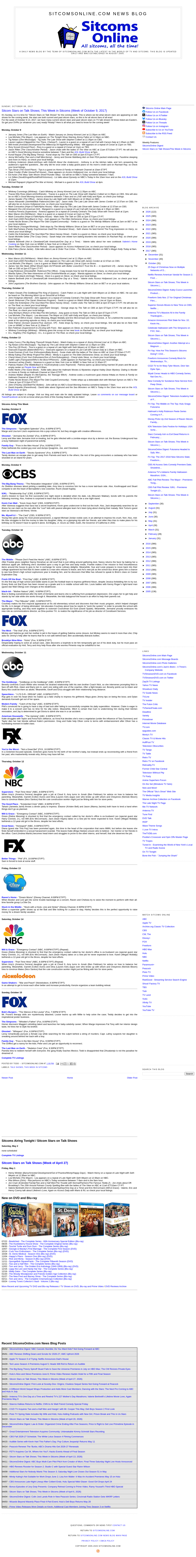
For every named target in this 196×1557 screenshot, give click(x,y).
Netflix (145, 961)
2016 (148, 543)
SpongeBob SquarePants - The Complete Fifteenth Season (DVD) (41, 1261)
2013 (148, 556)
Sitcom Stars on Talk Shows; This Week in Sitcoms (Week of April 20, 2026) (45, 1419)
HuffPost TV (148, 742)
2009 (148, 574)
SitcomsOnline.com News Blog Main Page (104, 1535)
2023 (148, 224)
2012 (148, 561)
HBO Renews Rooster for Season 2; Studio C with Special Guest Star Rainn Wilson (49, 1466)
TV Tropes (147, 841)
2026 (148, 211)
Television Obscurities (153, 746)
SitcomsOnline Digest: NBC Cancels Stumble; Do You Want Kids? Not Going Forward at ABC (54, 1349)
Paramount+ (148, 964)
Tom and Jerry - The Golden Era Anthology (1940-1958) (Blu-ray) (40, 1266)
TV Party (146, 776)
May (150, 521)
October (152, 263)
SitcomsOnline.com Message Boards (160, 659)
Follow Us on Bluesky (156, 119)
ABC (144, 919)
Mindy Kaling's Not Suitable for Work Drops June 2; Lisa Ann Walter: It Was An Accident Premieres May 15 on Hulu (64, 1476)
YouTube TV (148, 1010)
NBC (144, 957)
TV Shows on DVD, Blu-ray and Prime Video (81, 1286)
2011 (148, 565)
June (151, 516)
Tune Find (147, 814)
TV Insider (147, 700)
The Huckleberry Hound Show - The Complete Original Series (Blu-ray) (43, 1244)
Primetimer (147, 719)
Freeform (146, 945)
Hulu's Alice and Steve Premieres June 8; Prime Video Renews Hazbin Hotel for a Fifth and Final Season (60, 1374)
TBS (144, 987)
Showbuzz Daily (150, 689)
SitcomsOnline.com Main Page (157, 655)
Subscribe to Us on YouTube (159, 130)
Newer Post (7, 1077)
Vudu (144, 999)
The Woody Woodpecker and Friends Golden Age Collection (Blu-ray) (42, 1274)
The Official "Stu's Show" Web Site (159, 791)
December (153, 254)
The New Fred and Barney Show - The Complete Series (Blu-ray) (40, 1276)
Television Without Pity (153, 772)
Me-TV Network (149, 806)
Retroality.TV (148, 765)
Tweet (5, 397)
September (154, 503)
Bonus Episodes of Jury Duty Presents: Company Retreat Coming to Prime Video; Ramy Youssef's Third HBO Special (66, 1486)
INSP (144, 822)
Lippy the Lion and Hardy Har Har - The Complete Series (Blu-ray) (41, 1269)
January (152, 538)
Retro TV (146, 757)
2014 (148, 552)
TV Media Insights (151, 795)
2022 (148, 229)
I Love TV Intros (150, 829)
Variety (145, 715)
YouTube (146, 1006)
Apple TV (146, 923)
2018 (148, 246)
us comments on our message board (116, 394)
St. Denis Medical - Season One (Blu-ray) (29, 1254)
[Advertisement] (98, 81)
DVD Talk (146, 818)
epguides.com (149, 731)
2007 (148, 582)
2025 (148, 216)
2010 (148, 569)
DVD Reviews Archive (115, 1286)
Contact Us (149, 137)
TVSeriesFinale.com (152, 708)
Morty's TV (147, 734)
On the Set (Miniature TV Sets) (157, 784)
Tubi (144, 991)
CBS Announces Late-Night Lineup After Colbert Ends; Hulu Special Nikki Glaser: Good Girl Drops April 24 (60, 1481)
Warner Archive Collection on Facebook (161, 799)
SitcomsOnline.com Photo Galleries (159, 663)
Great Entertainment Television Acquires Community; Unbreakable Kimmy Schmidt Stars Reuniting (57, 1431)
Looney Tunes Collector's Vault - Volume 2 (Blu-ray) (34, 1281)
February (153, 534)
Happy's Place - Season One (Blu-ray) (27, 1256)
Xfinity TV (147, 1002)
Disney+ (146, 938)
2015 (148, 548)
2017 (148, 251)
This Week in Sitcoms (35, 1067)
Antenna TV (148, 810)
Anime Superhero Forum (154, 780)
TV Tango (147, 750)
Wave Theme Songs (152, 825)
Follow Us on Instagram (157, 126)
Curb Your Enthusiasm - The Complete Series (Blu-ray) (35, 1251)
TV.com (146, 727)
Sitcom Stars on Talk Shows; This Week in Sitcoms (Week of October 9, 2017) (54, 110)
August (152, 508)
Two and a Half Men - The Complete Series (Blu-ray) (34, 1264)
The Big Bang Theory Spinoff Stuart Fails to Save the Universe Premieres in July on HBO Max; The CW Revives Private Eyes (69, 1369)
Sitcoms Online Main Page (156, 108)
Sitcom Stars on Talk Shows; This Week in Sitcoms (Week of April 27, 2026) (45, 1379)
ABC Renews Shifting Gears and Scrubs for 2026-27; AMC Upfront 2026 (44, 1354)
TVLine (145, 696)
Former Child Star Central (154, 769)
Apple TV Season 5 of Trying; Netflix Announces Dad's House (39, 1359)
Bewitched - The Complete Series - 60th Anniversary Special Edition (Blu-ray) (46, 1241)
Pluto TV (146, 972)
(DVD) (66, 1251)
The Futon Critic (150, 704)
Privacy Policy (90, 1541)
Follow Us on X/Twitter (156, 115)
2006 (148, 587)
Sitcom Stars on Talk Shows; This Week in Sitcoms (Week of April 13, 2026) (45, 1456)
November (153, 259)
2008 (148, 578)
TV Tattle (146, 753)
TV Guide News (150, 693)
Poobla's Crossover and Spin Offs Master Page (165, 837)
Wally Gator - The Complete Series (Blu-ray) (30, 1271)
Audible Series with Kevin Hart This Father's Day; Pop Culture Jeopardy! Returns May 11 (52, 1441)
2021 (148, 233)
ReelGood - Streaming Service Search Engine (164, 980)
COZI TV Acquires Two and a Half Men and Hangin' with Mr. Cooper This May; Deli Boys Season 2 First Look (62, 1409)
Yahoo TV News (150, 685)
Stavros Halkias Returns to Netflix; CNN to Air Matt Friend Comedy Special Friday (48, 1404)
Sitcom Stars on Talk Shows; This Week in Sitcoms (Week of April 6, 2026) (45, 1491)
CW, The (146, 934)
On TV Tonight (149, 852)
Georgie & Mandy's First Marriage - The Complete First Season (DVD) (43, 1249)
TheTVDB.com (149, 833)
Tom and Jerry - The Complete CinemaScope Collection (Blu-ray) (40, 1279)
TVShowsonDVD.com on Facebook (159, 674)
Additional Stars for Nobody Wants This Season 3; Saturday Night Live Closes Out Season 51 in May (58, 1471)
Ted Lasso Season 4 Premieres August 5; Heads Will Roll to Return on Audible (47, 1364)
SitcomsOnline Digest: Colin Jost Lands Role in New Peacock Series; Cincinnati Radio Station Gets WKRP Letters (64, 1496)
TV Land (146, 995)
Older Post (132, 1077)
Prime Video (148, 976)
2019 (148, 242)
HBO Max (147, 949)
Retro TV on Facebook (153, 761)
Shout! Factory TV (151, 983)
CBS (144, 930)
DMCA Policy (107, 1541)
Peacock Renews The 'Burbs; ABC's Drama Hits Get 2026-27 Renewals (44, 1446)
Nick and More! (149, 788)
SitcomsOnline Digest (152, 145)
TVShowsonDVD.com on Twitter (157, 677)
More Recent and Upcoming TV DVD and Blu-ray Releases (30, 1286)
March (151, 529)
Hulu (144, 953)
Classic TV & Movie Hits (154, 738)
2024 (148, 220)
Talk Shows (16, 1067)
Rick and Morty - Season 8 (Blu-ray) (26, 1259)
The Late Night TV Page (154, 803)
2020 (148, 237)
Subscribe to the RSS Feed (159, 133)
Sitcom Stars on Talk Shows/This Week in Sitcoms (166, 149)
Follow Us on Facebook (157, 112)
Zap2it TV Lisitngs (151, 681)
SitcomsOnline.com (104, 1530)
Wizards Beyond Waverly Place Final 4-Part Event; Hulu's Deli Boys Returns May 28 (50, 1501)
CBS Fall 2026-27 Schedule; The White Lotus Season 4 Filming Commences (46, 1436)
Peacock (146, 968)
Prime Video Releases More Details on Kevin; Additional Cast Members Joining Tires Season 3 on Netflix (60, 1506)
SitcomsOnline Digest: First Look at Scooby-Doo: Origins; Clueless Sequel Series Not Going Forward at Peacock (63, 1384)
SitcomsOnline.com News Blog (98, 13)
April (150, 525)
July (150, 512)
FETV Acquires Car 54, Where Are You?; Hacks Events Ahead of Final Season (47, 1451)
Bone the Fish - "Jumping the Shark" (159, 855)
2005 (148, 591)
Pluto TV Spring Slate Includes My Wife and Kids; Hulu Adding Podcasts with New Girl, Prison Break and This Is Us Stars (67, 1414)
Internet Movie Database (154, 723)
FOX (144, 941)
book (77, 330)
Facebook (13, 397)
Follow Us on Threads (156, 122)
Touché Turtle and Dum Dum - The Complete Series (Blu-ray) (38, 1246)
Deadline (146, 712)
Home (70, 1077)
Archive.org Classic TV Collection (158, 926)
